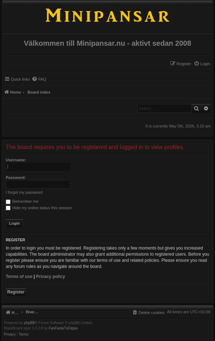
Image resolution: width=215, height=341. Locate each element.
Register (15, 292)
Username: (16, 160)
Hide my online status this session (39, 208)
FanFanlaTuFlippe (63, 328)
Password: (16, 177)
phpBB (29, 323)
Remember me (22, 201)
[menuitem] (202, 63)
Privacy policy (50, 276)
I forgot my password (24, 192)
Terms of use (19, 276)
